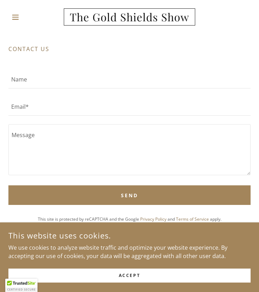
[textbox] (129, 79)
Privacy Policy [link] (153, 219)
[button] (26, 17)
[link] (129, 17)
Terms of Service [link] (192, 219)
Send (129, 195)
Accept (129, 275)
